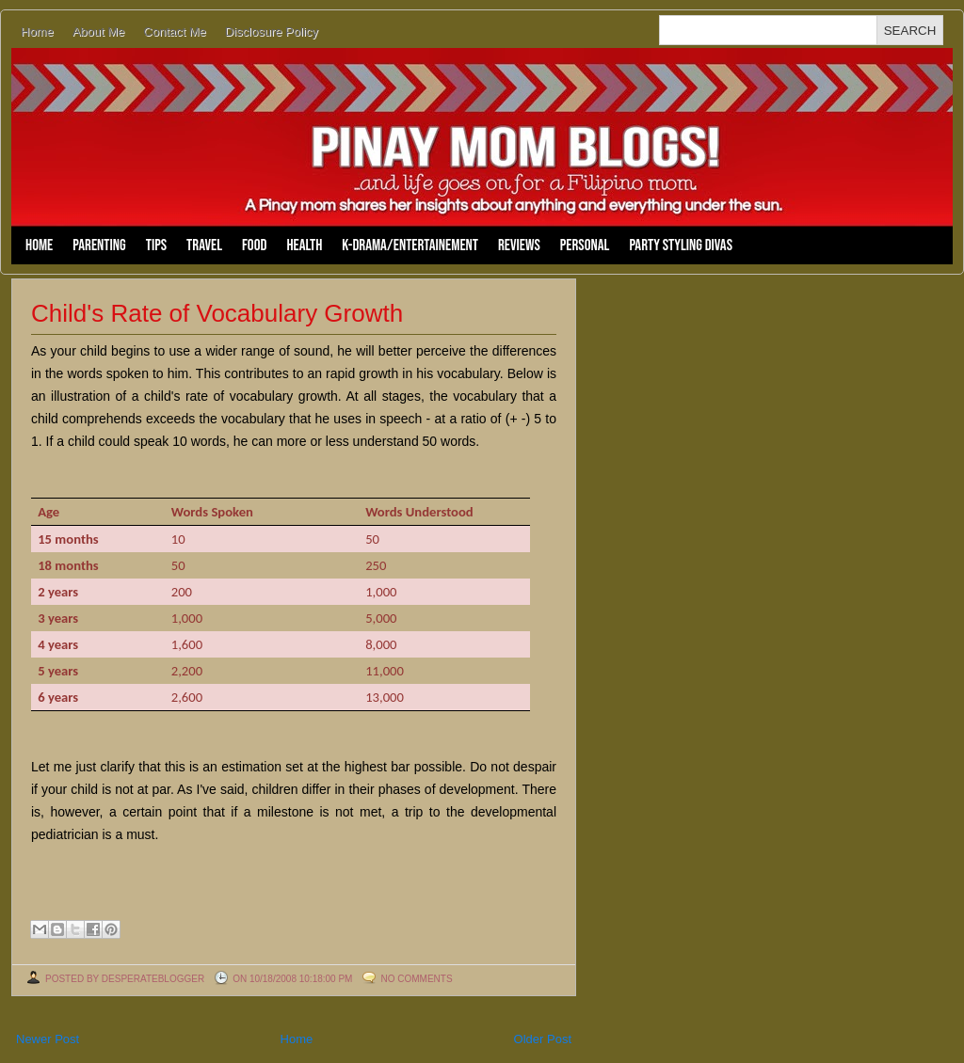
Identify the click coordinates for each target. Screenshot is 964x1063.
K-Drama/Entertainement (410, 245)
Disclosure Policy (271, 31)
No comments (416, 979)
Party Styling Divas (680, 245)
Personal (585, 245)
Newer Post (47, 1039)
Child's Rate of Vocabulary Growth (217, 313)
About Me (98, 31)
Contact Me (174, 31)
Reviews (519, 245)
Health (304, 245)
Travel (204, 245)
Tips (156, 245)
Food (254, 245)
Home (37, 31)
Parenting (98, 245)
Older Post (542, 1039)
